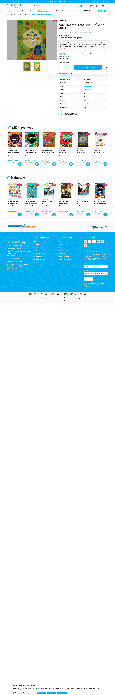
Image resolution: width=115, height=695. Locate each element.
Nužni (16, 692)
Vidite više (64, 49)
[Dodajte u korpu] (88, 67)
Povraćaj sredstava (63, 256)
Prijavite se (89, 279)
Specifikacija (62, 73)
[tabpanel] (32, 40)
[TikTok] (102, 241)
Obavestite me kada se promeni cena (96, 54)
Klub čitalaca (36, 263)
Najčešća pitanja (63, 250)
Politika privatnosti (38, 256)
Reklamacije (61, 253)
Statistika (24, 692)
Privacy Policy (91, 285)
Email (85, 263)
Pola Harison (79, 205)
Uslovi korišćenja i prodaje (40, 253)
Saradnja (35, 247)
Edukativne (87, 90)
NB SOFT (59, 300)
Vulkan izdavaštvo (11, 14)
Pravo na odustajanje (39, 259)
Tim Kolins (96, 205)
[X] (89, 241)
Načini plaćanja (62, 244)
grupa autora (66, 35)
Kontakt (35, 250)
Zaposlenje (36, 244)
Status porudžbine (14, 1)
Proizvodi (20, 14)
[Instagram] (94, 241)
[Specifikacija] (62, 73)
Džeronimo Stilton (29, 205)
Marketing (33, 692)
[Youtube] (98, 241)
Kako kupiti (61, 241)
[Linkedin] (85, 245)
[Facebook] (85, 241)
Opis (72, 73)
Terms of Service (101, 285)
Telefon (86, 270)
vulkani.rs (48, 300)
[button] (105, 6)
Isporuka (60, 247)
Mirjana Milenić (97, 155)
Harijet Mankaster (46, 205)
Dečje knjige (27, 14)
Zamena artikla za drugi (65, 259)
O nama (35, 241)
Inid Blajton (62, 205)
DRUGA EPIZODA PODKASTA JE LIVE (57, 1)
